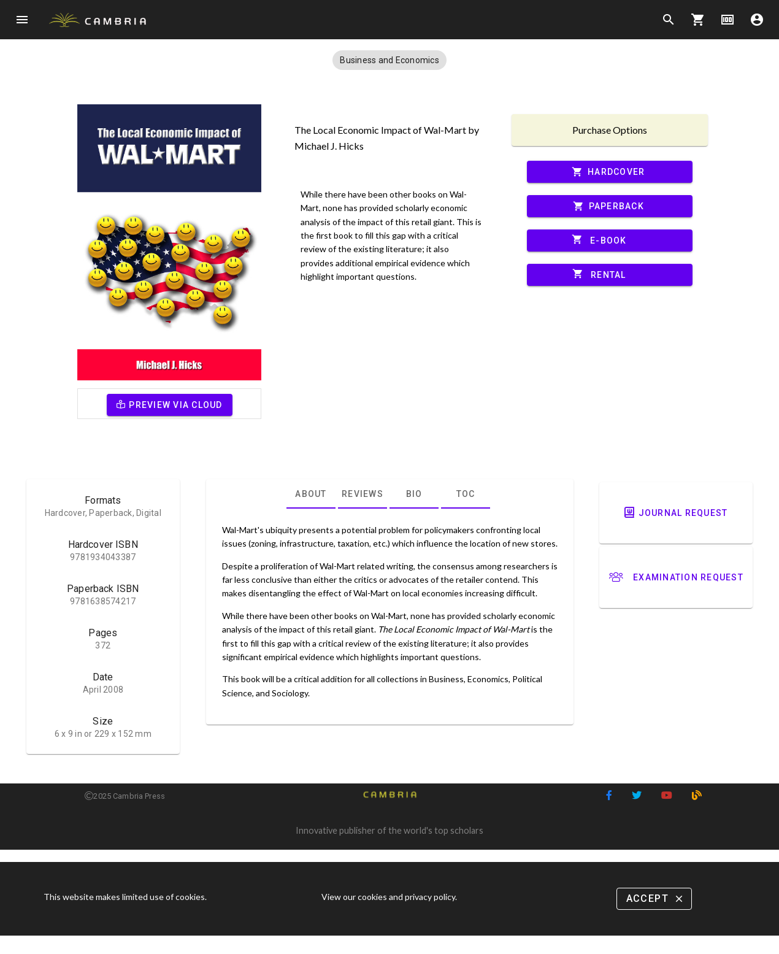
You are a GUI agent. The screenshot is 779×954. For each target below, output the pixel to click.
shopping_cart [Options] (698, 19)
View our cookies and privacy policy (388, 896)
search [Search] (668, 19)
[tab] (311, 494)
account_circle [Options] (757, 19)
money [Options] (727, 19)
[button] (389, 60)
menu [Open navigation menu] (22, 19)
